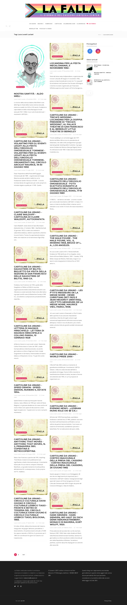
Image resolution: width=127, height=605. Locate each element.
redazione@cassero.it (30, 578)
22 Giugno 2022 (66, 470)
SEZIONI (40, 23)
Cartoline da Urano (57, 56)
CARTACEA (58, 23)
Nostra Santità (20, 87)
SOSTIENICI (92, 23)
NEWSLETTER (33, 28)
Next (24, 554)
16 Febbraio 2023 (31, 281)
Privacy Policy (107, 601)
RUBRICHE (48, 23)
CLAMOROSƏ (81, 23)
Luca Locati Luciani (19, 99)
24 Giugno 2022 (30, 454)
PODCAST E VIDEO (45, 28)
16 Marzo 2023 (66, 248)
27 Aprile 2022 (30, 523)
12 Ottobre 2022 (66, 414)
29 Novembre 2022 (67, 360)
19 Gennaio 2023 (67, 310)
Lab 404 (22, 601)
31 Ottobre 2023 (66, 134)
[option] (100, 74)
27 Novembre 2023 (67, 71)
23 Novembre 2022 (31, 395)
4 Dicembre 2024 (31, 99)
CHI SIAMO (32, 23)
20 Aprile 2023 (30, 222)
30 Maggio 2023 (66, 196)
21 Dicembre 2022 (31, 341)
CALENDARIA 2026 (69, 23)
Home (99, 34)
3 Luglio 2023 (30, 170)
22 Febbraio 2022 (67, 527)
